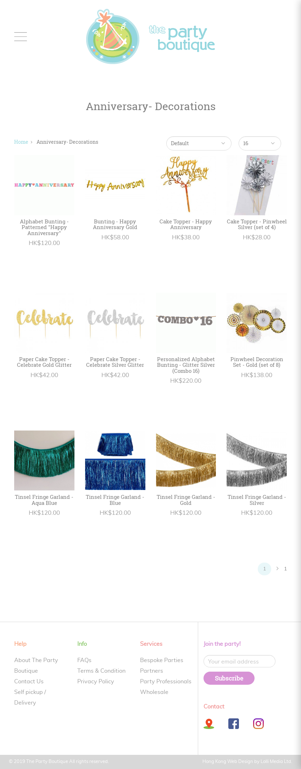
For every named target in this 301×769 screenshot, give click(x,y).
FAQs (84, 660)
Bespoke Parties (161, 660)
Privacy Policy (95, 681)
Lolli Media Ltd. (276, 761)
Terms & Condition (101, 671)
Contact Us (29, 681)
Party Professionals (165, 681)
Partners (151, 671)
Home (21, 141)
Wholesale (154, 692)
